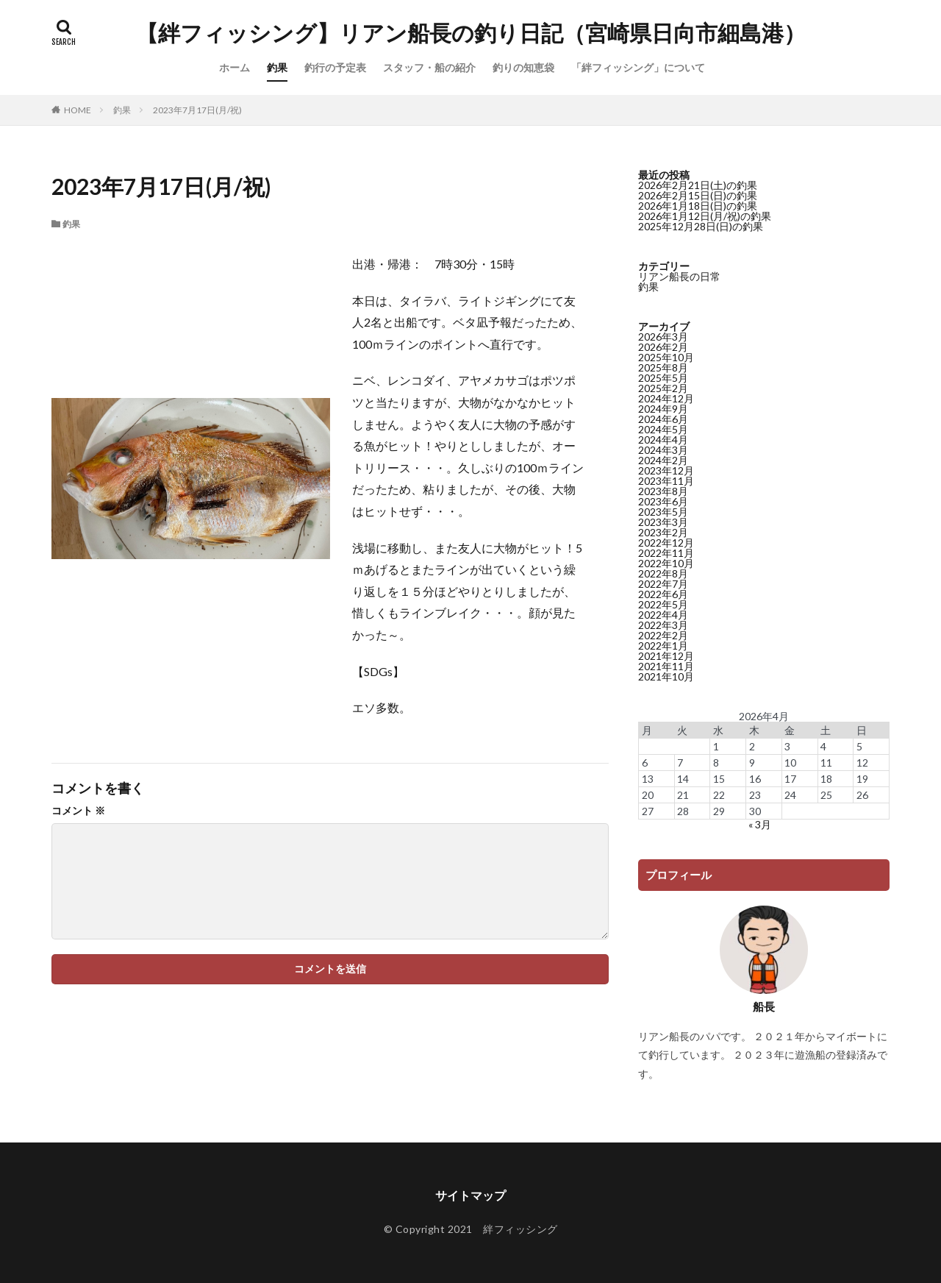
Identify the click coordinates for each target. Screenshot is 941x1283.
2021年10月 (666, 676)
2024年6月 (663, 419)
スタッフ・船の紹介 (429, 67)
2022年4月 (663, 614)
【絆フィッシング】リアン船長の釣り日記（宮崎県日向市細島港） (471, 33)
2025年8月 (663, 367)
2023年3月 (663, 522)
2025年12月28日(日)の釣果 (700, 226)
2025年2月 (663, 388)
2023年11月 (666, 481)
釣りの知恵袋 (523, 67)
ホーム (234, 67)
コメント (78, 811)
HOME (77, 109)
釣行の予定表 (335, 67)
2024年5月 (663, 429)
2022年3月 (663, 625)
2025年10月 (666, 357)
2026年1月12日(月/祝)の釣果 (704, 216)
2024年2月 (663, 460)
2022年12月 (666, 542)
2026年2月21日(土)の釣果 (697, 185)
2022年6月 (663, 594)
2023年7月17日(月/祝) (197, 109)
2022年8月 (663, 573)
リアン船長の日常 (679, 276)
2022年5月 (663, 604)
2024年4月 (663, 439)
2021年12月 (666, 656)
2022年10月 (666, 563)
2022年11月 (666, 553)
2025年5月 (663, 378)
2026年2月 (663, 347)
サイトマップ (470, 1195)
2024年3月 (663, 450)
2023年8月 (663, 491)
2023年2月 (663, 532)
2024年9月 (663, 408)
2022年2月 (663, 635)
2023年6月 (663, 501)
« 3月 (759, 824)
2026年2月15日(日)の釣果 (697, 195)
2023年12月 (666, 470)
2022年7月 (663, 583)
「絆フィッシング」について (638, 67)
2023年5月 (663, 511)
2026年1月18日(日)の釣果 (697, 205)
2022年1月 (663, 645)
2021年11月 (666, 666)
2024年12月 (666, 398)
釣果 (277, 67)
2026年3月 (663, 336)
